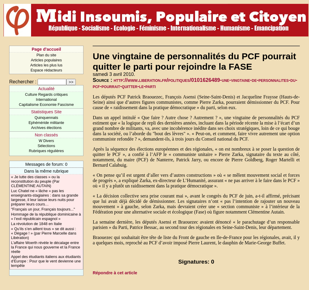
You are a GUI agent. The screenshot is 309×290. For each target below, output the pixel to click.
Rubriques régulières (46, 151)
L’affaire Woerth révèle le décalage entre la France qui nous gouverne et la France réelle (45, 247)
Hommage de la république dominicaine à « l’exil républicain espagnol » (46, 216)
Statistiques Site (46, 111)
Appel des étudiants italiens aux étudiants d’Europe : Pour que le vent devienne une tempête (46, 261)
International (46, 99)
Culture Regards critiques (46, 94)
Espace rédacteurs (46, 70)
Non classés (46, 135)
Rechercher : (22, 81)
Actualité (46, 88)
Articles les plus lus (46, 65)
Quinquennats (46, 117)
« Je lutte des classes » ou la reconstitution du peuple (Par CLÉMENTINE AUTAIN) (35, 181)
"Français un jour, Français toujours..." (43, 209)
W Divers (46, 140)
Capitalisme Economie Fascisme (46, 104)
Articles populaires (46, 60)
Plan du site (46, 55)
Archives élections (46, 127)
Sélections (46, 146)
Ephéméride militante (46, 122)
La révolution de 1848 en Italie (36, 224)
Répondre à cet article (115, 272)
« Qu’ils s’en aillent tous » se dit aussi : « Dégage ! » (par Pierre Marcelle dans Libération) (43, 233)
